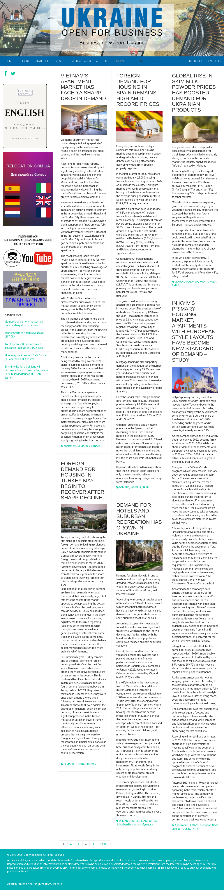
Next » (104, 843)
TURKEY (91, 764)
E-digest (23, 61)
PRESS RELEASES (80, 61)
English (214, 61)
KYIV (195, 828)
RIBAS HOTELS (148, 820)
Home (9, 61)
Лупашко (147, 824)
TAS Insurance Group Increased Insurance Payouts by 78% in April (24, 346)
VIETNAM (94, 445)
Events (59, 61)
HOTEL (134, 820)
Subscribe (196, 61)
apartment (70, 445)
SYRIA (175, 285)
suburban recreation (128, 824)
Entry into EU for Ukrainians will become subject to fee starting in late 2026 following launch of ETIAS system (26, 372)
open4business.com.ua (22, 884)
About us (102, 61)
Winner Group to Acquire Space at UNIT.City (24, 334)
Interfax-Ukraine (50, 884)
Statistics (42, 61)
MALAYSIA (192, 281)
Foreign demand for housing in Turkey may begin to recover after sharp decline (82, 481)
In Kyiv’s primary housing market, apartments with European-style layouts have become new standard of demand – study (194, 331)
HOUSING (135, 487)
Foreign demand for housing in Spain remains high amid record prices (137, 90)
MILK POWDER (208, 281)
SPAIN (145, 487)
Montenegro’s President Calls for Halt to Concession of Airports (26, 357)
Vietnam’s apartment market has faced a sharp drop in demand (83, 87)
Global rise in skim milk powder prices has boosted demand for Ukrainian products (194, 93)
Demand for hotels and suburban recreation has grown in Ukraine (139, 519)
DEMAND (82, 445)
